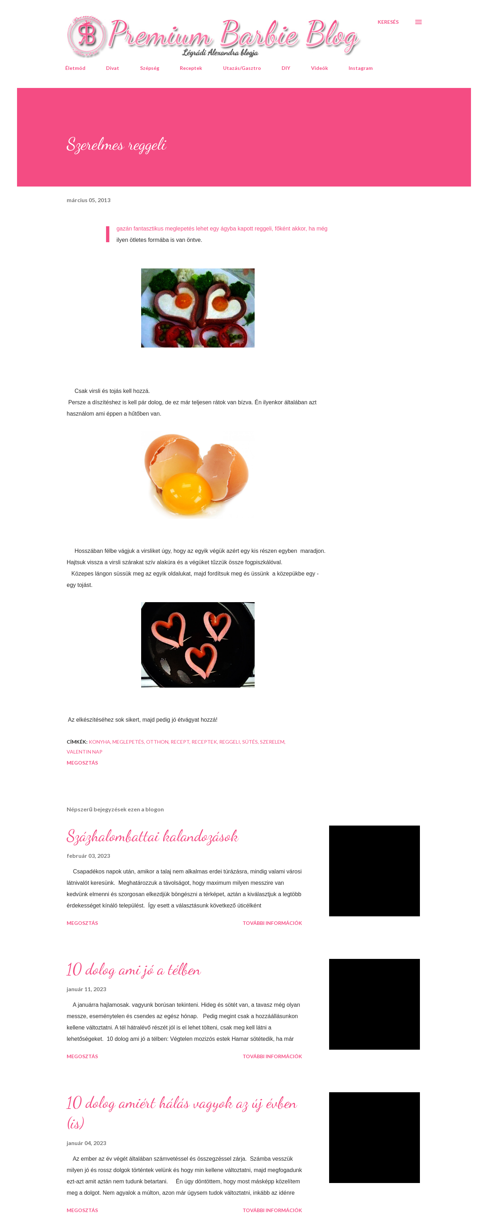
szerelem (272, 742)
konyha (99, 742)
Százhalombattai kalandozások (152, 836)
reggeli (229, 742)
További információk (272, 923)
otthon (157, 742)
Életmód (75, 68)
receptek (204, 742)
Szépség (149, 68)
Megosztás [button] (82, 763)
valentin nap (84, 752)
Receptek (191, 68)
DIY (286, 68)
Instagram (361, 68)
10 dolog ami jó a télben (134, 969)
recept (180, 742)
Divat (112, 68)
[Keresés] (388, 22)
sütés (250, 742)
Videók (319, 68)
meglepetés (128, 742)
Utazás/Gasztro (242, 68)
